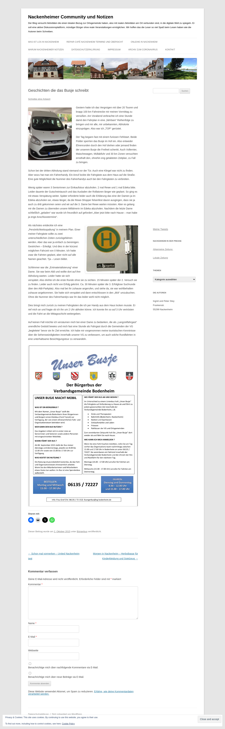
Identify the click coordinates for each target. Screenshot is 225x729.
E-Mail (32, 636)
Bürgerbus (82, 531)
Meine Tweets (160, 229)
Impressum (114, 49)
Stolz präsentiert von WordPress (67, 714)
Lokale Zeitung (160, 257)
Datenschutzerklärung (85, 49)
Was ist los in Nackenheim (43, 42)
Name (32, 623)
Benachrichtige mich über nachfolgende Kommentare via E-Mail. (63, 667)
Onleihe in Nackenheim (144, 42)
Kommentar (35, 584)
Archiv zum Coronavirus (143, 49)
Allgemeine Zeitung (163, 249)
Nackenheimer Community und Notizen (70, 16)
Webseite (33, 650)
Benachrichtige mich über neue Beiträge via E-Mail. (56, 677)
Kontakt (170, 49)
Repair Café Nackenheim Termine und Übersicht (95, 42)
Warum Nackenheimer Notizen (46, 49)
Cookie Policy (68, 724)
